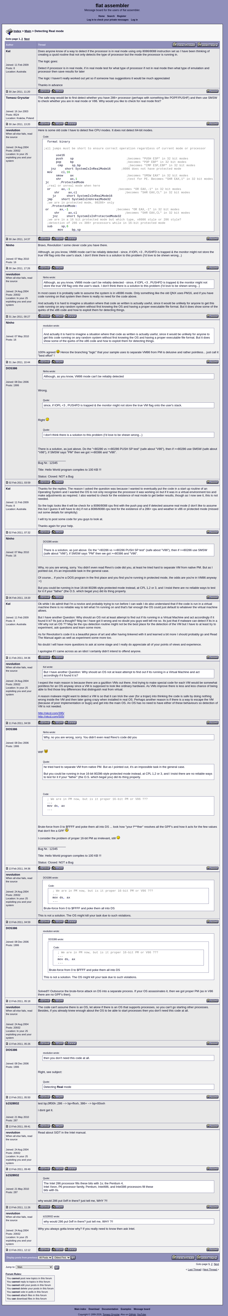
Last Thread (194, 1269)
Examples (126, 1309)
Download (94, 1309)
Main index (80, 1309)
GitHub (132, 1314)
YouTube (141, 1314)
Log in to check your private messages (108, 20)
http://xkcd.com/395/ (51, 713)
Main (28, 31)
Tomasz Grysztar (111, 1314)
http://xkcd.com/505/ (51, 716)
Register (121, 16)
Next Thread (210, 1269)
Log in (134, 20)
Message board (142, 1309)
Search (111, 16)
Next (27, 38)
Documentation (110, 1309)
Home (102, 16)
